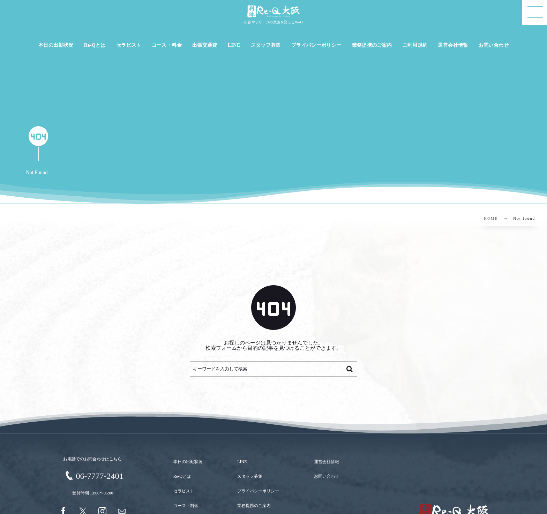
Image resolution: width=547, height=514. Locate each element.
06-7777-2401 (99, 476)
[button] (534, 12)
